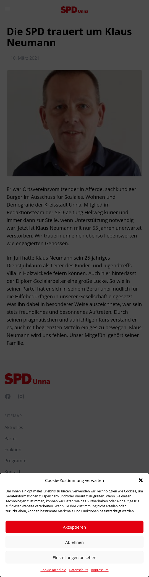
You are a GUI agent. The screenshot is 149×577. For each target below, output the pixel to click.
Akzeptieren (74, 527)
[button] (140, 480)
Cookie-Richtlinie (53, 570)
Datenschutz (78, 570)
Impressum (99, 570)
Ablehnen (74, 542)
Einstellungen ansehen (74, 557)
